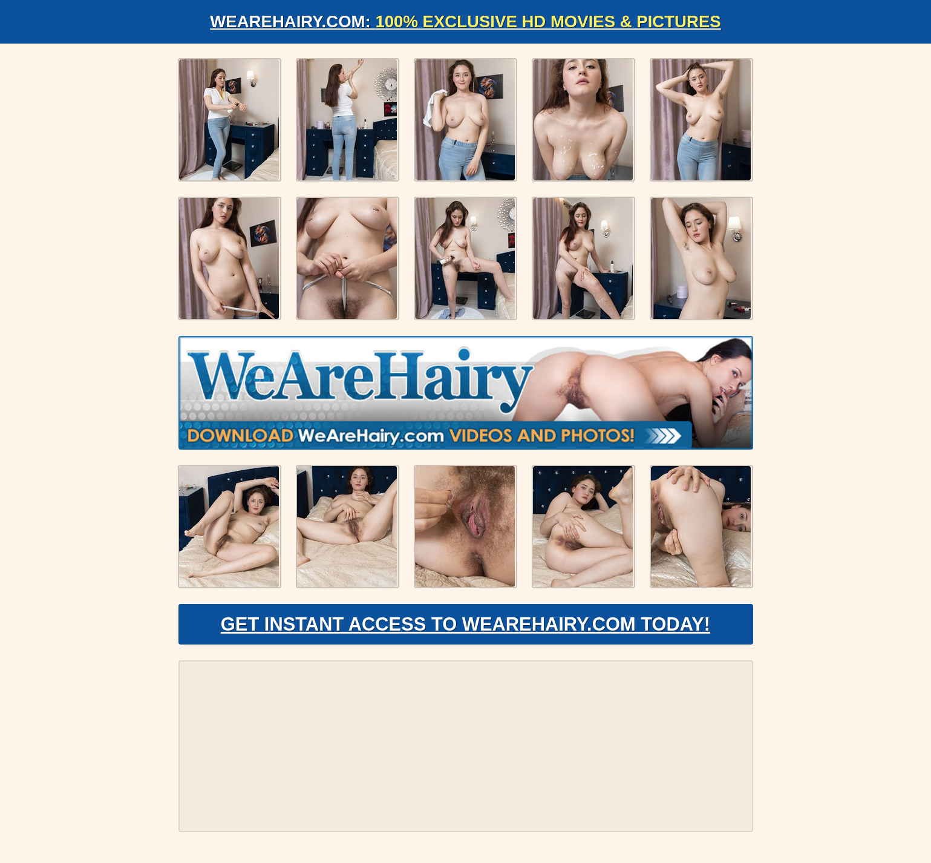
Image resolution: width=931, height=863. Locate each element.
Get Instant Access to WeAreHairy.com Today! (465, 627)
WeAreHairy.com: (465, 21)
